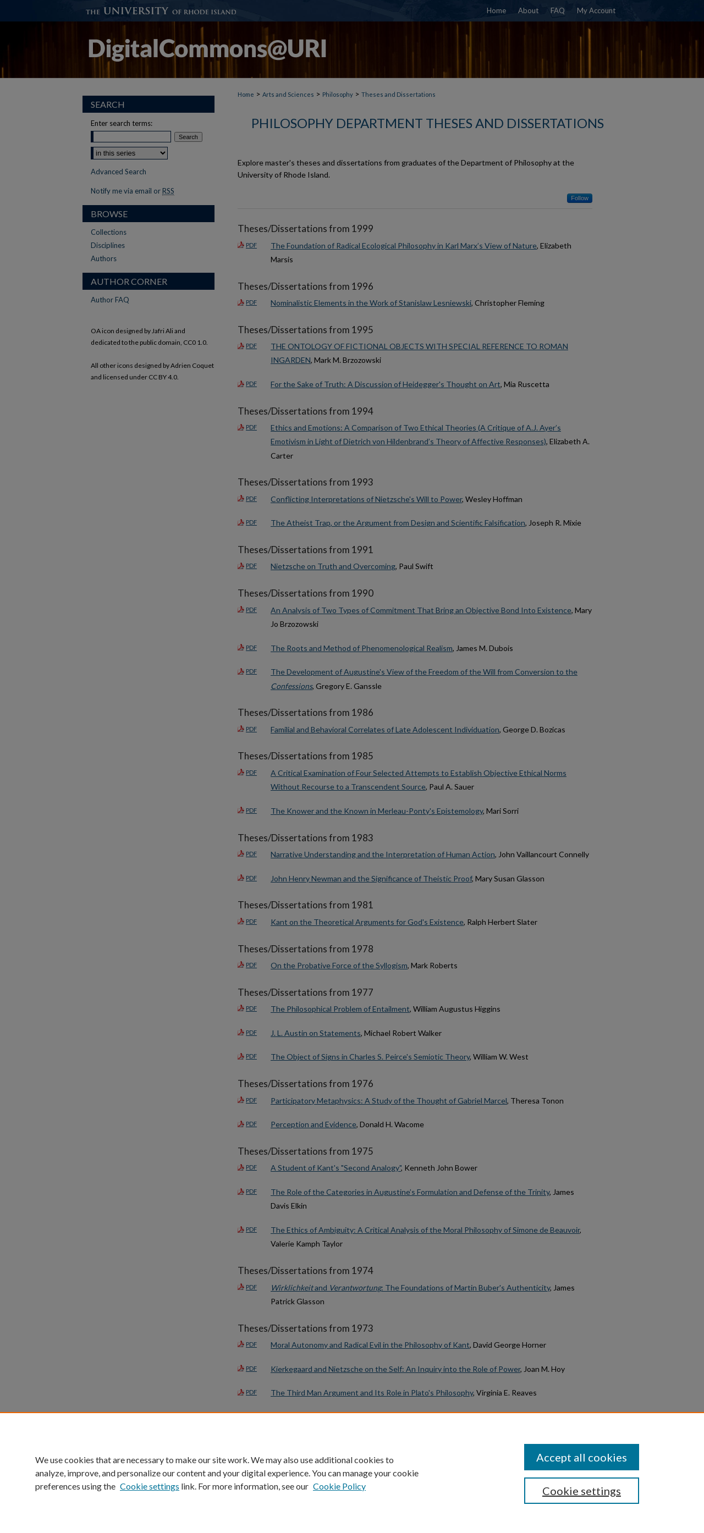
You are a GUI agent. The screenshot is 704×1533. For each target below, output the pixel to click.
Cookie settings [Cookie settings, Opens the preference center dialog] (581, 1490)
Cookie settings (149, 1486)
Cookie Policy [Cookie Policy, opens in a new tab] (339, 1486)
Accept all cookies (581, 1457)
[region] (352, 1472)
